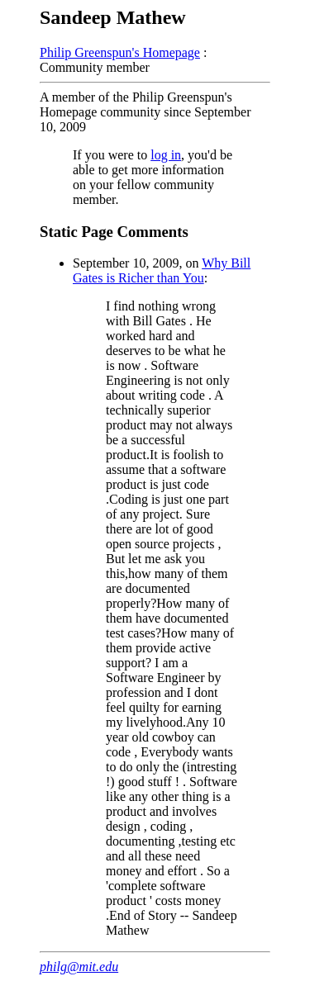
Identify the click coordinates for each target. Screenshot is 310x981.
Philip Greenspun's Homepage (120, 52)
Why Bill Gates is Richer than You (161, 270)
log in (165, 155)
